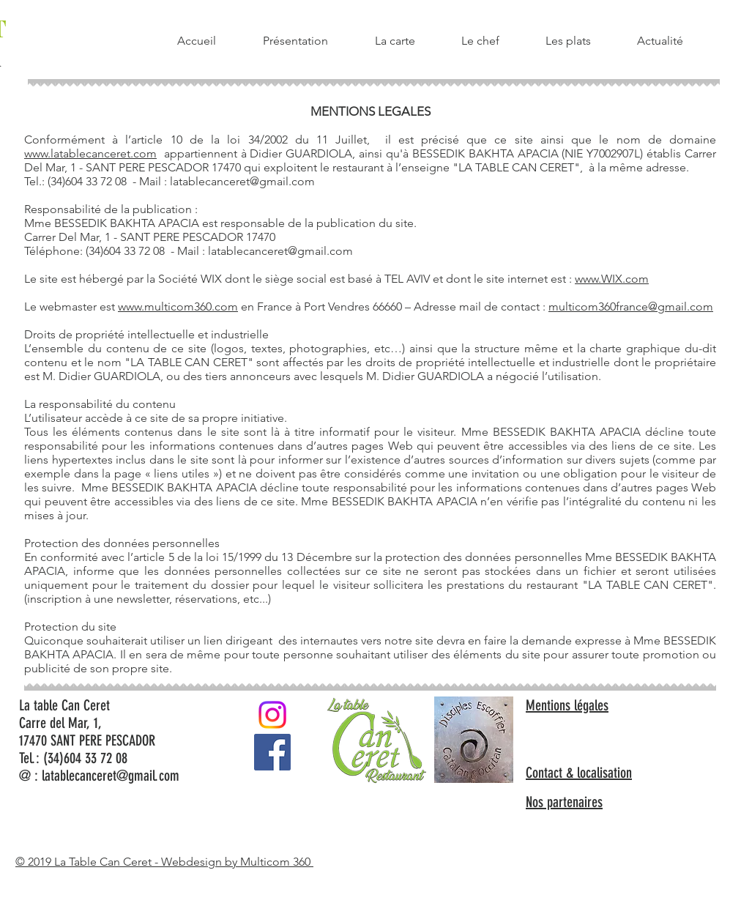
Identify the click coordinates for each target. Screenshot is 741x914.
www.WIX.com (612, 279)
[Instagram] (272, 714)
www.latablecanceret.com (90, 153)
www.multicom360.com (178, 306)
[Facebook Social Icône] (272, 752)
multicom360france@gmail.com (630, 306)
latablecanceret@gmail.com (242, 181)
